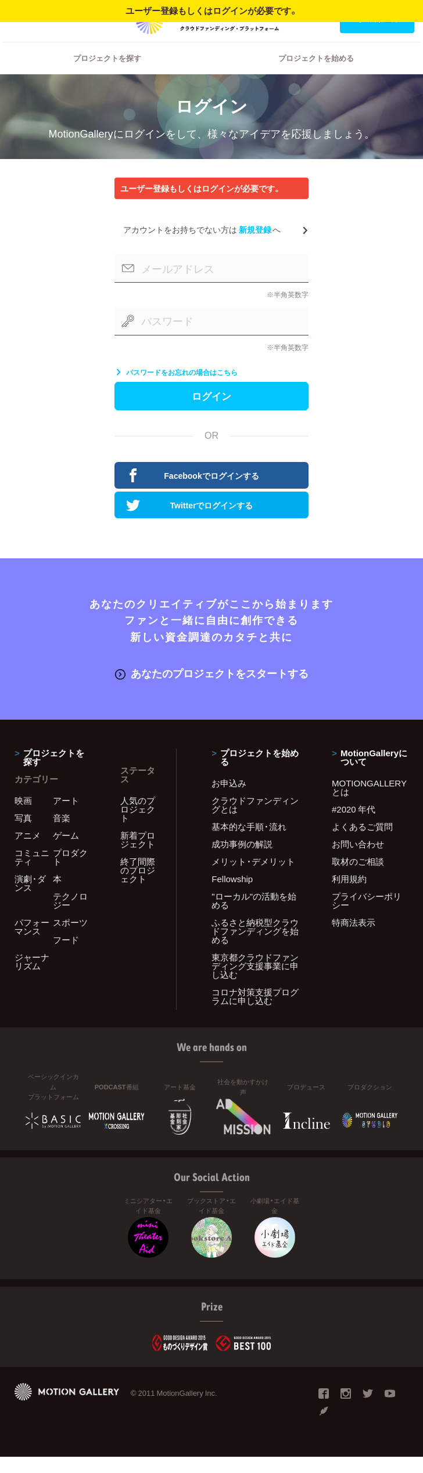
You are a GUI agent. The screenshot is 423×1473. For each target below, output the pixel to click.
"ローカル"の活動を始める (254, 916)
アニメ (28, 851)
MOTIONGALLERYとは (369, 803)
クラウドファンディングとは (255, 821)
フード (66, 955)
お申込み (229, 799)
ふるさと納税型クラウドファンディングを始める (255, 947)
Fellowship (232, 895)
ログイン (31, 18)
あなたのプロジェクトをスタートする (212, 690)
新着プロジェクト (137, 856)
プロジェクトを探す (107, 72)
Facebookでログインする (192, 493)
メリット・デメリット (253, 877)
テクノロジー (70, 916)
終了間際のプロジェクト (137, 886)
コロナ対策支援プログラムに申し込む (255, 1012)
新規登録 (255, 244)
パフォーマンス (32, 943)
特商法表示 (353, 938)
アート (66, 816)
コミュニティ (32, 873)
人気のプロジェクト (137, 825)
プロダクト (70, 873)
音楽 (61, 834)
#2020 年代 (353, 825)
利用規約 (349, 895)
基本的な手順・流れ (249, 842)
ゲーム (66, 851)
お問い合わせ (358, 860)
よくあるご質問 (362, 842)
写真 (23, 834)
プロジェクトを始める (316, 72)
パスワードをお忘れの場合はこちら (176, 387)
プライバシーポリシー (367, 916)
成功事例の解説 (242, 860)
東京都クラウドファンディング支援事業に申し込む (255, 982)
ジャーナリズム (32, 977)
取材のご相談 (358, 877)
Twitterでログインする (189, 523)
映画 (23, 816)
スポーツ (70, 938)
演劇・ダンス (30, 899)
